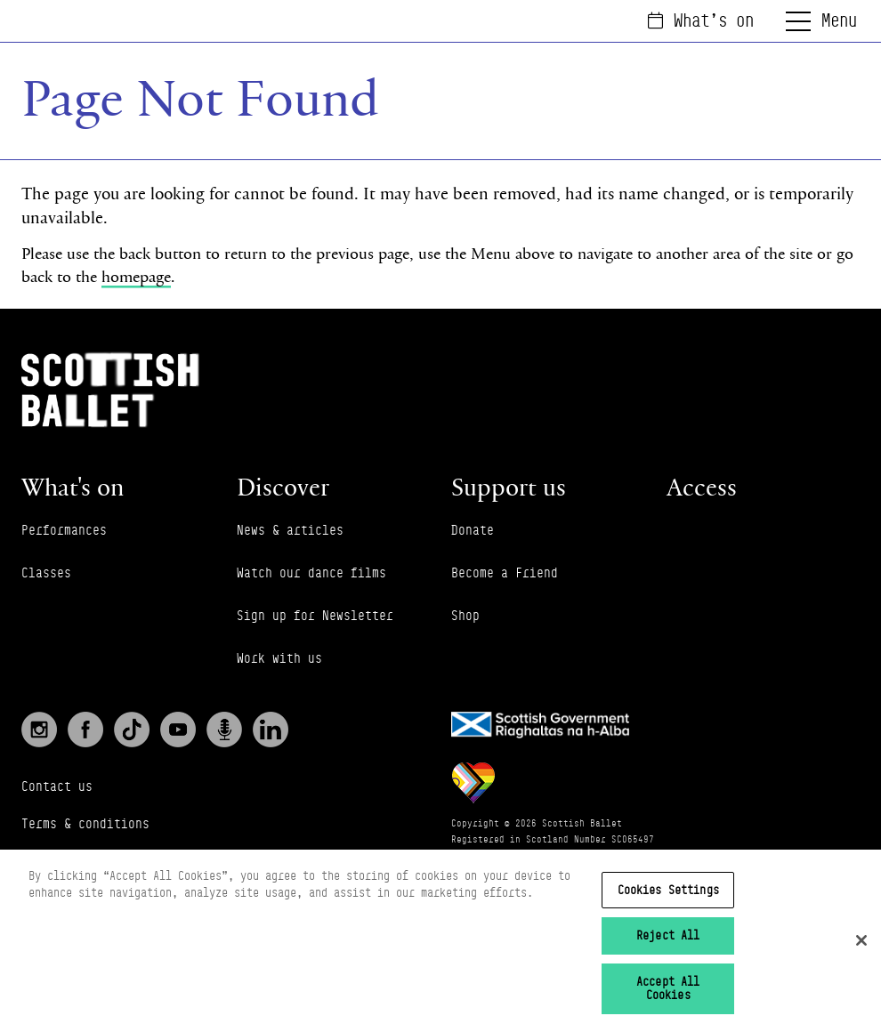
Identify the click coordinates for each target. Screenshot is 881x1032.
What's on (701, 20)
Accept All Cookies (667, 988)
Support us (508, 487)
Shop (465, 615)
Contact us (57, 786)
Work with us (279, 657)
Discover (283, 487)
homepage (136, 276)
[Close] (861, 940)
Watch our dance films (311, 572)
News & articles (290, 529)
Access (702, 487)
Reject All (667, 935)
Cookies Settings (668, 890)
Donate (472, 529)
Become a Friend (504, 572)
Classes (46, 572)
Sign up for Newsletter (315, 615)
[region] (440, 941)
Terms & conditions (85, 823)
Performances (64, 529)
